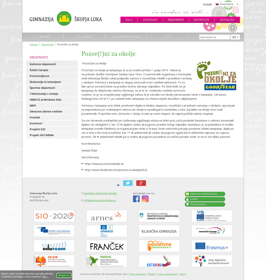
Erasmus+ (36, 123)
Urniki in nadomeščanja (203, 194)
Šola (128, 19)
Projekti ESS (37, 129)
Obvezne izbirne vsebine (46, 111)
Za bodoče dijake (126, 37)
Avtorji (183, 274)
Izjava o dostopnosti (167, 274)
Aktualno (227, 19)
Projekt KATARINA (42, 135)
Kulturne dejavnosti (43, 64)
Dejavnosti (176, 19)
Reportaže (201, 19)
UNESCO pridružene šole (45, 99)
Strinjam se (63, 275)
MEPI (33, 105)
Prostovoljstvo (39, 76)
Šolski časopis (39, 70)
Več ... (45, 276)
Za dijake (42, 37)
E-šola (193, 199)
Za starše (84, 37)
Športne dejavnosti (42, 88)
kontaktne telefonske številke (100, 193)
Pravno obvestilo (137, 274)
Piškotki (151, 274)
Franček (35, 117)
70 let (167, 37)
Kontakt (207, 4)
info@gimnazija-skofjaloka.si (100, 200)
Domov (34, 44)
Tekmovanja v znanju (44, 93)
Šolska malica (198, 204)
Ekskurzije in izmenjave (45, 82)
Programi (150, 19)
